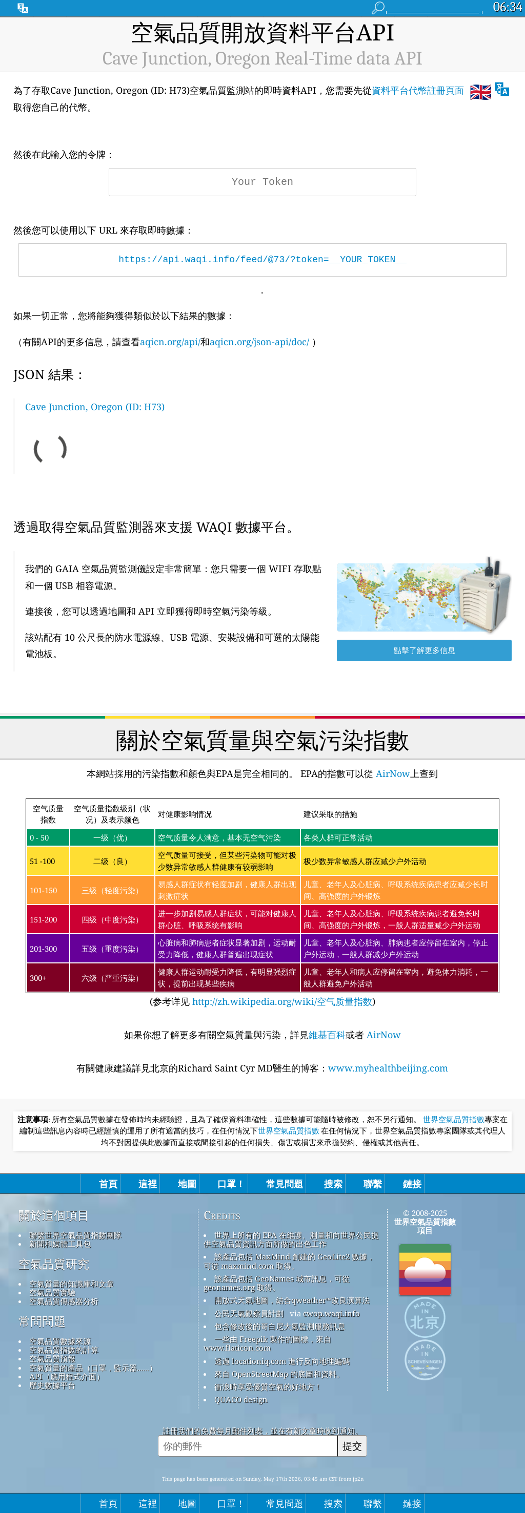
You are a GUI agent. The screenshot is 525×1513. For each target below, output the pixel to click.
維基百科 (327, 1034)
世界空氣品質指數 (453, 1119)
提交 (352, 1445)
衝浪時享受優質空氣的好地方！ (268, 1386)
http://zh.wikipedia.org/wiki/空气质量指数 (281, 1001)
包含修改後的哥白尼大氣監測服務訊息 (279, 1326)
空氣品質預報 (52, 1358)
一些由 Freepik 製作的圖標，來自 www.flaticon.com (267, 1343)
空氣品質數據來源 (60, 1341)
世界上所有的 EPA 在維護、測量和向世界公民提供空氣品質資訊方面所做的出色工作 (291, 1239)
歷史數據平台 (52, 1385)
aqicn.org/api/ (170, 341)
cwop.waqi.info (331, 1313)
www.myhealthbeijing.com (388, 1068)
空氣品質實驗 (52, 1292)
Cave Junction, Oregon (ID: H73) (95, 407)
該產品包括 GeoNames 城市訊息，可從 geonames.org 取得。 (277, 1282)
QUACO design (241, 1399)
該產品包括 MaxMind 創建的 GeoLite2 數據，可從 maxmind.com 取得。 (289, 1260)
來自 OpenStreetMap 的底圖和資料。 (279, 1374)
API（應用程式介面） (66, 1376)
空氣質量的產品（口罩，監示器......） (93, 1367)
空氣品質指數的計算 (63, 1349)
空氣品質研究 (53, 1264)
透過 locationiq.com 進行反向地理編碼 (282, 1361)
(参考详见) (262, 903)
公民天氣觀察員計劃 (249, 1313)
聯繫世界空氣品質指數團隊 (75, 1235)
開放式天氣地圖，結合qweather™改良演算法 (292, 1300)
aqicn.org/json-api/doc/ (259, 341)
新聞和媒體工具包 (60, 1243)
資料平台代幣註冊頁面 (418, 90)
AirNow (391, 773)
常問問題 (42, 1321)
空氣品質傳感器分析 (63, 1301)
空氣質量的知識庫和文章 (71, 1283)
